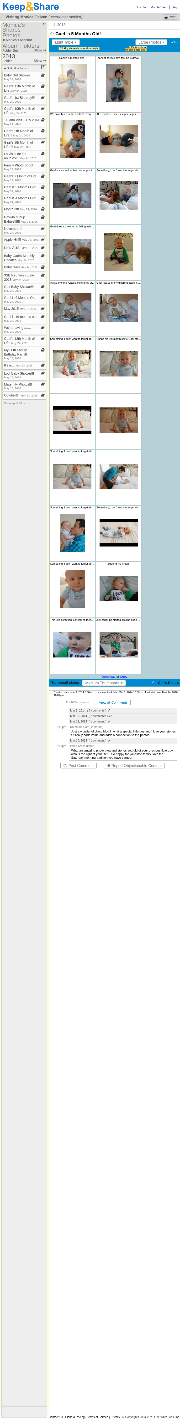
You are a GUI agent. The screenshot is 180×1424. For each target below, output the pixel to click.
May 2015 (20, 309)
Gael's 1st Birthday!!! (19, 99)
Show (40, 50)
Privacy (115, 1417)
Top (174, 42)
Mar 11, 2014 (90, 721)
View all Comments (113, 702)
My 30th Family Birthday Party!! (15, 354)
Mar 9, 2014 (90, 710)
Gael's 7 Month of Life (20, 178)
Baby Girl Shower (17, 77)
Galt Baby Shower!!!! (19, 288)
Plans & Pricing (75, 1417)
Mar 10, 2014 (91, 716)
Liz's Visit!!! (21, 248)
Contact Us (56, 1417)
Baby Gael (20, 267)
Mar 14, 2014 (90, 740)
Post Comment (79, 766)
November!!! (13, 230)
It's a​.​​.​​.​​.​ (18, 365)
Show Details (168, 683)
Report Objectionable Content (134, 766)
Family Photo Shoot (18, 167)
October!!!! (20, 395)
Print (169, 17)
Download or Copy (114, 676)
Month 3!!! (20, 209)
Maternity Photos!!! (18, 386)
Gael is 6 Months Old (19, 299)
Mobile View (158, 7)
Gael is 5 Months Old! (20, 189)
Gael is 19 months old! (20, 318)
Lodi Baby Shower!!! (19, 375)
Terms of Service (97, 1417)
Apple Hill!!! (21, 239)
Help (175, 7)
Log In (141, 7)
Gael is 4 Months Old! (20, 200)
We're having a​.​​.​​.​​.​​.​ (17, 329)
